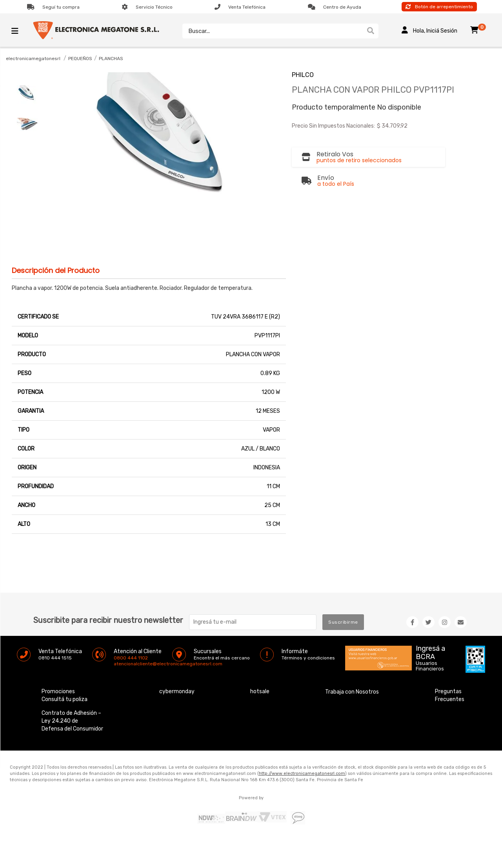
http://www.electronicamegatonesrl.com (302, 773)
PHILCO (303, 75)
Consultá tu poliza (64, 699)
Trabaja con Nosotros (352, 692)
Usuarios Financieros (430, 666)
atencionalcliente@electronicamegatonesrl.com (120, 664)
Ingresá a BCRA (430, 651)
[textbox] (272, 31)
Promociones (58, 691)
